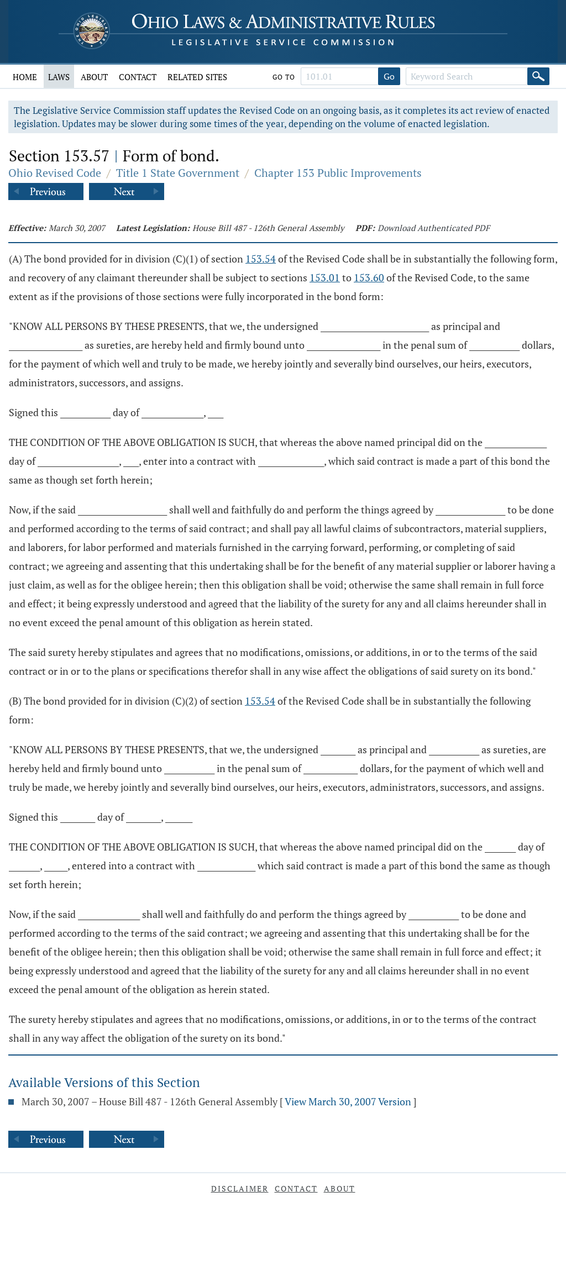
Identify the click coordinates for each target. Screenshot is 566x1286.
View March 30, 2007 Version (348, 1101)
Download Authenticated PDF (434, 227)
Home (25, 76)
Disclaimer (240, 1188)
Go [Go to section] (389, 76)
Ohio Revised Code (54, 172)
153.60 (369, 277)
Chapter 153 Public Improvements (338, 172)
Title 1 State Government (177, 172)
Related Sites (197, 76)
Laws (59, 76)
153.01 (325, 277)
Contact (137, 76)
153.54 (260, 258)
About (94, 76)
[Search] (538, 76)
